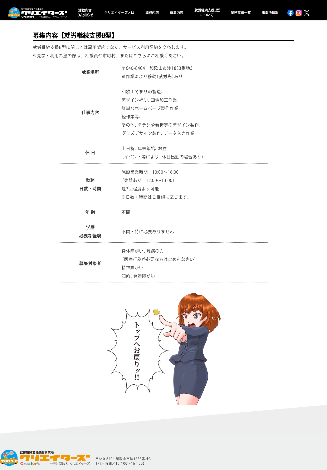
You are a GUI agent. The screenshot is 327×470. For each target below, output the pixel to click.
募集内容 (176, 12)
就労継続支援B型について (207, 13)
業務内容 (152, 12)
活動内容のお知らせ (85, 13)
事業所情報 (270, 12)
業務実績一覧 (241, 12)
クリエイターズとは (119, 12)
